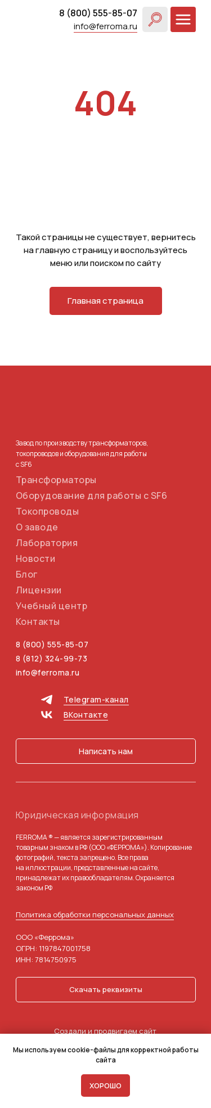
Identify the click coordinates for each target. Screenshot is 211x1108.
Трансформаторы (56, 480)
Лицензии (39, 590)
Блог (27, 574)
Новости (36, 558)
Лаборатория (47, 543)
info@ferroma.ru (105, 26)
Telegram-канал (96, 699)
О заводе (37, 527)
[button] (106, 751)
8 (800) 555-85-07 (98, 13)
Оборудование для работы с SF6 (92, 495)
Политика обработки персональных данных (95, 914)
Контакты (38, 621)
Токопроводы (47, 511)
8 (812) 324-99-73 (52, 658)
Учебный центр (52, 606)
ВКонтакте (86, 714)
